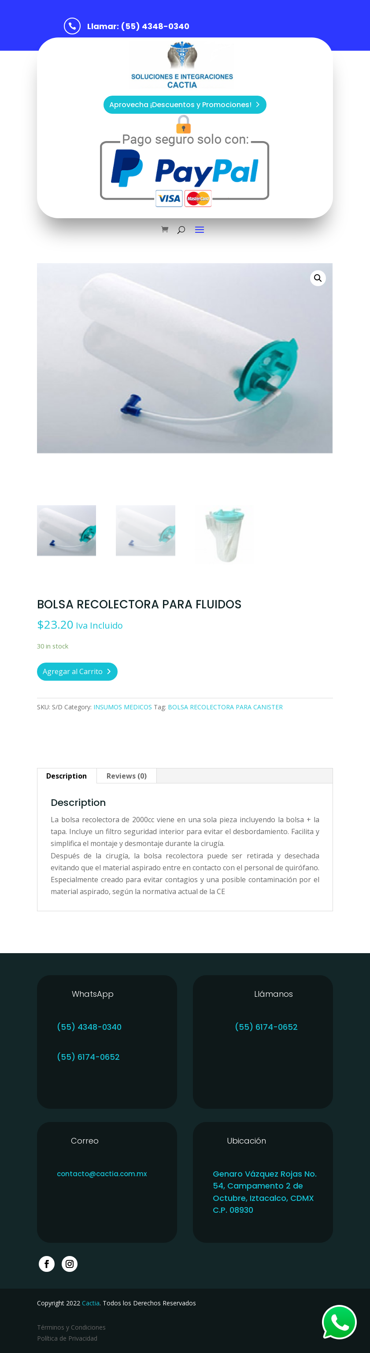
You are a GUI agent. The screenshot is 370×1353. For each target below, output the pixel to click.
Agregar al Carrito (73, 671)
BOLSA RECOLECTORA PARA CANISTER (225, 707)
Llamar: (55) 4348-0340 (138, 26)
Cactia (91, 1303)
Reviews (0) (127, 776)
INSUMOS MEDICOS (122, 707)
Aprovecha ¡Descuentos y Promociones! (180, 105)
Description (66, 776)
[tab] (67, 775)
